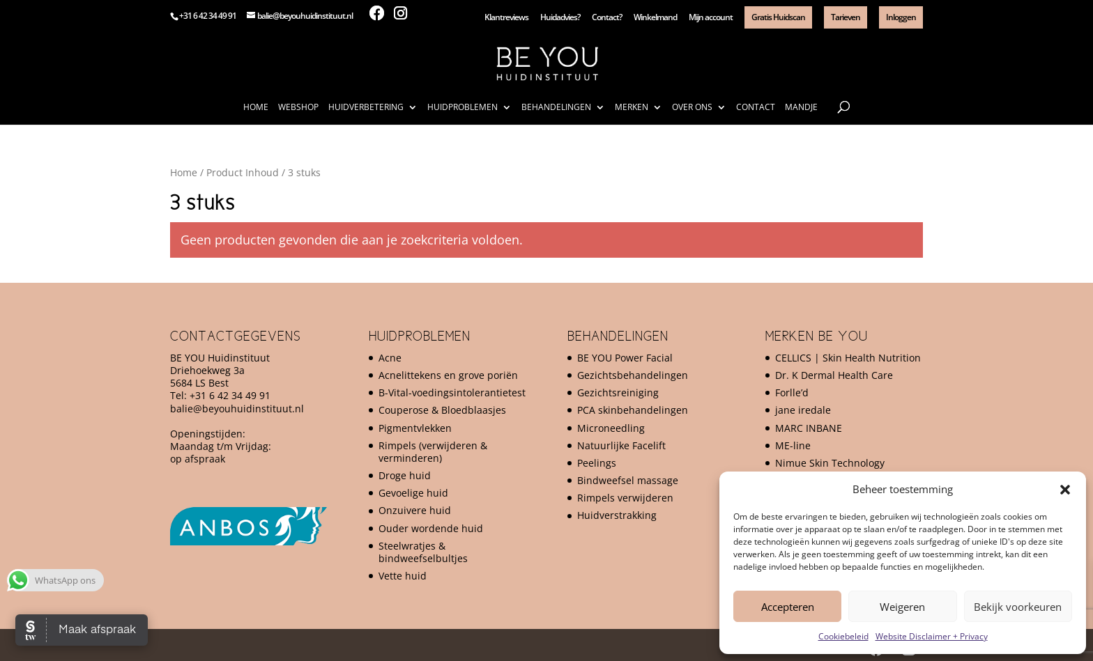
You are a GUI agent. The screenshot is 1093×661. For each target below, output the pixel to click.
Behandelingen (556, 107)
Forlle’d (792, 392)
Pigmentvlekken (415, 428)
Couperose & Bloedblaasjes (442, 410)
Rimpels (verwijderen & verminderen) (433, 452)
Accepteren (787, 607)
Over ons (692, 107)
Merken (631, 107)
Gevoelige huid (413, 492)
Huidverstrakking (617, 515)
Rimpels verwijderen (625, 497)
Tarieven (845, 17)
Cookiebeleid (843, 636)
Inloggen (901, 17)
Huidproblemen (462, 107)
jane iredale (803, 410)
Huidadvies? (560, 18)
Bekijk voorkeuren (1018, 607)
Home (255, 107)
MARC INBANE (808, 428)
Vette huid (403, 575)
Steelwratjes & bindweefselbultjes (423, 552)
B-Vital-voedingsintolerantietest (452, 392)
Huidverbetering (366, 107)
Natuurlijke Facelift (621, 445)
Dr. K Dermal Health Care (834, 375)
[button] (1065, 490)
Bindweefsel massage (627, 480)
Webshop (298, 107)
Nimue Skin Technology (830, 462)
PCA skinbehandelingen (632, 410)
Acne (390, 357)
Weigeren (902, 607)
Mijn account (711, 18)
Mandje (801, 107)
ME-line (793, 445)
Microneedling (611, 428)
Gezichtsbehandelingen (632, 375)
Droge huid (405, 475)
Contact (755, 107)
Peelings (596, 462)
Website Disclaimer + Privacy (932, 636)
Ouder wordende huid (431, 528)
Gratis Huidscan (778, 17)
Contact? (607, 18)
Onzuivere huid (415, 510)
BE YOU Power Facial (625, 357)
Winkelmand (655, 18)
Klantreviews (506, 18)
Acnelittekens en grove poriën (448, 375)
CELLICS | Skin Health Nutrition (848, 357)
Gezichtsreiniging (618, 392)
